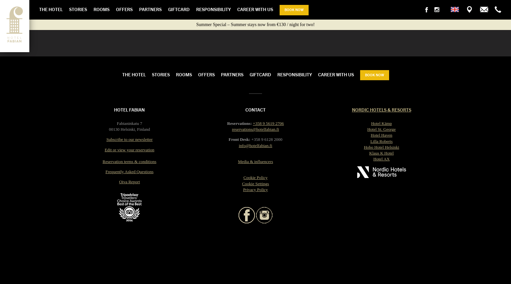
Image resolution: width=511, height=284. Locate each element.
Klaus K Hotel (381, 153)
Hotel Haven (381, 135)
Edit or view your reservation (129, 149)
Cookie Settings (255, 183)
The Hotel (51, 9)
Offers (124, 9)
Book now (294, 9)
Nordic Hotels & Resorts (381, 109)
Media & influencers (255, 161)
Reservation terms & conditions (129, 161)
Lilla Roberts (382, 141)
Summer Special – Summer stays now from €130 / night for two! (255, 24)
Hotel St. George (381, 129)
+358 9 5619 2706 (268, 123)
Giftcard (179, 9)
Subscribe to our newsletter (129, 139)
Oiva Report (129, 181)
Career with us (255, 9)
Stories (78, 9)
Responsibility (213, 9)
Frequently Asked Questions (129, 171)
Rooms (102, 9)
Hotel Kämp (381, 123)
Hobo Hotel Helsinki (381, 147)
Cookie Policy (255, 177)
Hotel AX (381, 159)
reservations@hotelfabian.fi (255, 129)
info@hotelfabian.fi (255, 145)
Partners (150, 9)
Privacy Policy (255, 189)
